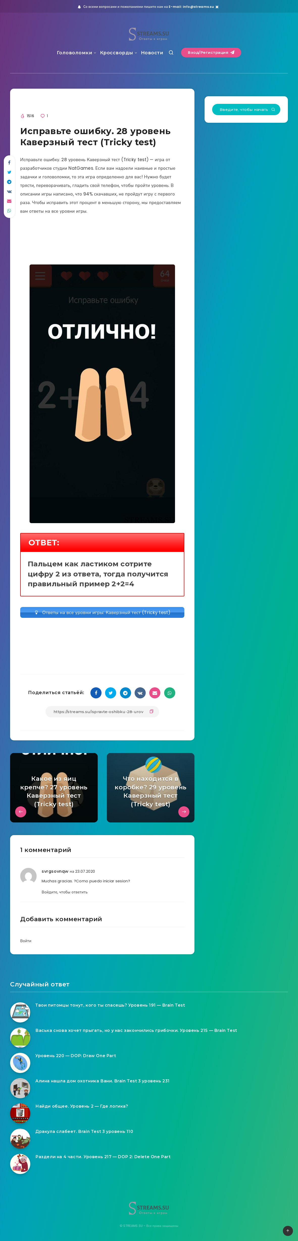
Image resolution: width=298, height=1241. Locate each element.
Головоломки (74, 53)
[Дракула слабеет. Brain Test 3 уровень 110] (20, 1139)
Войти (25, 940)
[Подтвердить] (273, 110)
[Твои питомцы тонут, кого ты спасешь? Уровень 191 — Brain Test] (20, 1012)
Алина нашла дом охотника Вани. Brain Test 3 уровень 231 (102, 1081)
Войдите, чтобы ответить (65, 892)
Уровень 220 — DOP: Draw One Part (75, 1055)
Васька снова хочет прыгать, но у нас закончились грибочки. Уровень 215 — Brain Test (136, 1030)
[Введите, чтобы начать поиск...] (246, 109)
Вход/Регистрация (211, 52)
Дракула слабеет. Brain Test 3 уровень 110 (84, 1131)
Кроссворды (116, 53)
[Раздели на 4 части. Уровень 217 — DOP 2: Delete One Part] (20, 1164)
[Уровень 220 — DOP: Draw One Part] (20, 1063)
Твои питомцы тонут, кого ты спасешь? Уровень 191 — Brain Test (110, 1005)
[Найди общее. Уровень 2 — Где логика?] (20, 1113)
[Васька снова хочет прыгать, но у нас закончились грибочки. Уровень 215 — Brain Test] (20, 1038)
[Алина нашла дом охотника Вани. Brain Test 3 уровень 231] (20, 1088)
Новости (152, 53)
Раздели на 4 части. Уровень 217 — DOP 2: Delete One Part (103, 1156)
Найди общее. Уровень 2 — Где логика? (81, 1106)
